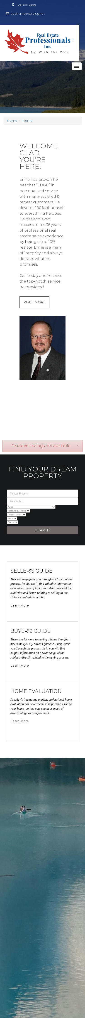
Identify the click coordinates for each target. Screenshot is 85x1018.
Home (12, 121)
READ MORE (34, 302)
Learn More (19, 605)
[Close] (77, 445)
